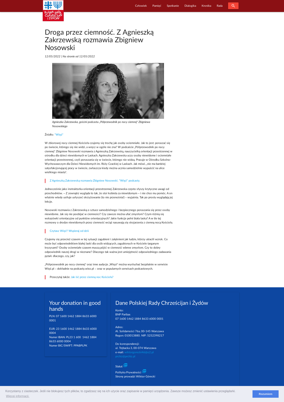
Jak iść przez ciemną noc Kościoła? (92, 277)
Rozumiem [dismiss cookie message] (265, 394)
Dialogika (190, 5)
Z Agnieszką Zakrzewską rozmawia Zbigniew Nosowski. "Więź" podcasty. (95, 180)
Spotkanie (173, 5)
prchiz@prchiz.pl (125, 356)
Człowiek (141, 5)
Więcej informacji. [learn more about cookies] (17, 396)
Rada (220, 5)
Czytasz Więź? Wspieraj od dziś (69, 231)
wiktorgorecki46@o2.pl (139, 352)
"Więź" (59, 134)
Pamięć (156, 5)
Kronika (206, 5)
